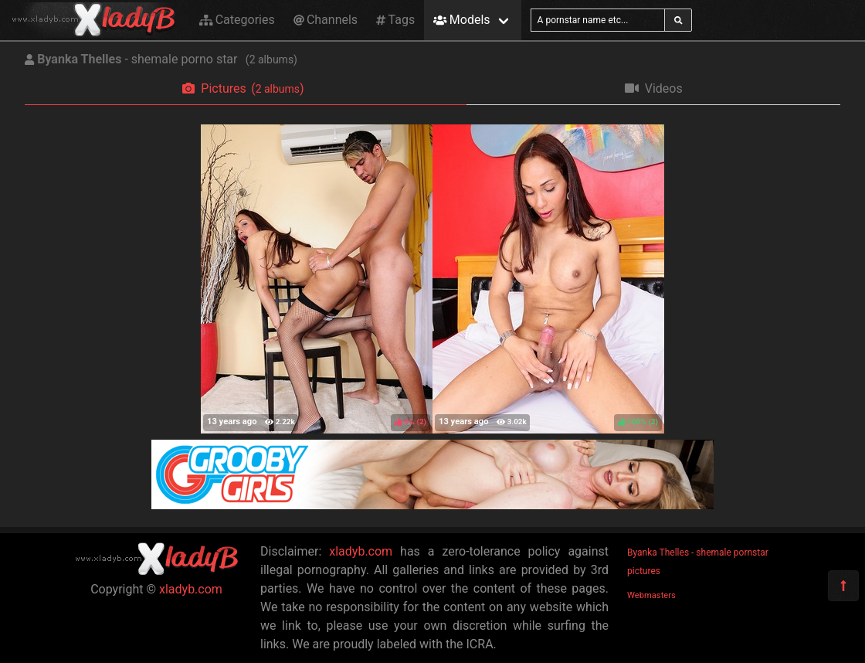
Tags (395, 19)
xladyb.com (190, 589)
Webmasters (651, 595)
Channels (325, 19)
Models (461, 19)
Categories (237, 19)
